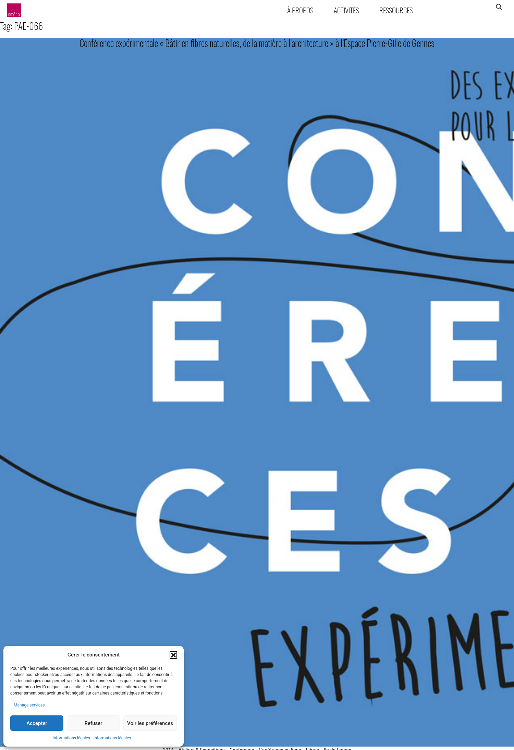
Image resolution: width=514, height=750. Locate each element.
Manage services (29, 705)
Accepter (36, 723)
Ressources (396, 10)
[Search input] (472, 7)
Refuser (93, 723)
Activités (346, 10)
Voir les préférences (150, 723)
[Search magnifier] (498, 7)
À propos (300, 10)
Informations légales (71, 738)
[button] (173, 654)
